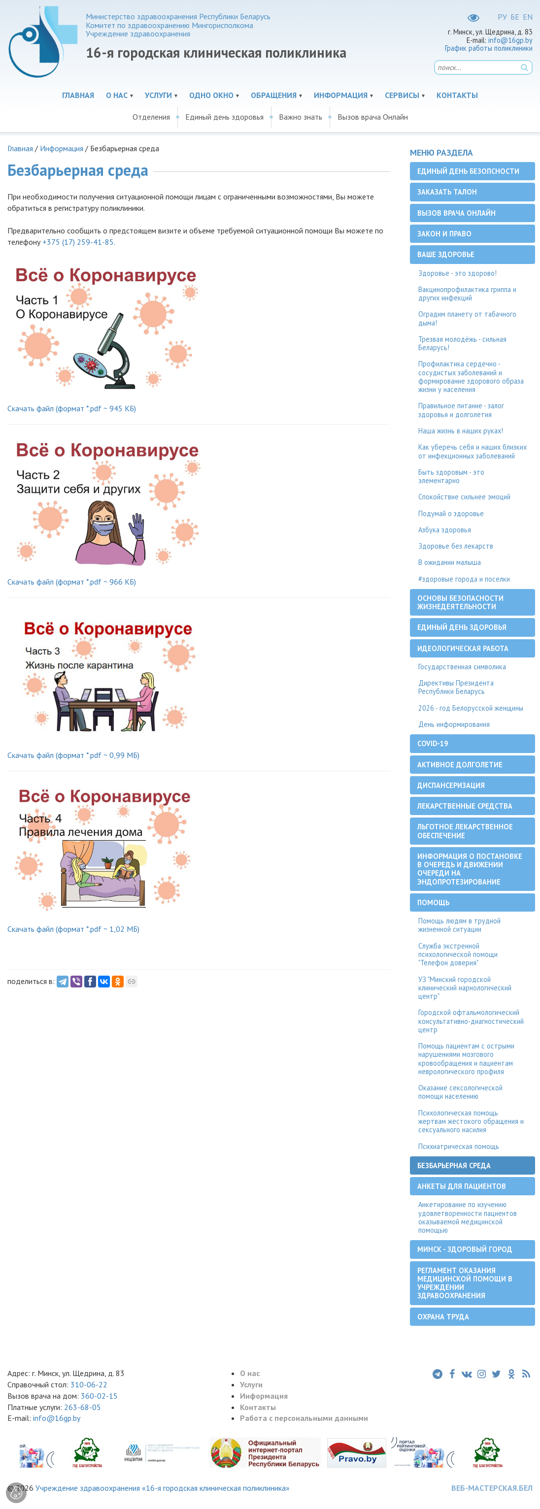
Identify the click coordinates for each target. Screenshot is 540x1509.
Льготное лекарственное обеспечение (465, 831)
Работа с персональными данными (304, 1418)
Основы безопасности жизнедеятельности (460, 602)
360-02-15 (99, 1396)
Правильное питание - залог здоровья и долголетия (461, 410)
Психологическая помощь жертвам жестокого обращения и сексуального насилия (471, 1121)
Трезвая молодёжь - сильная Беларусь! (462, 343)
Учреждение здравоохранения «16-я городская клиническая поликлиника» (162, 1488)
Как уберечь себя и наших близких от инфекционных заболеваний (472, 451)
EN (528, 17)
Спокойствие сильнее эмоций (464, 496)
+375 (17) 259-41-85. (78, 242)
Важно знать (300, 117)
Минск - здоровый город (464, 1249)
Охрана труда (443, 1316)
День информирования (454, 724)
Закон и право (444, 233)
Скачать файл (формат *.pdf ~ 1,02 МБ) (73, 929)
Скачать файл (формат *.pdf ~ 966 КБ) (71, 582)
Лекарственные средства (464, 806)
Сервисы (402, 95)
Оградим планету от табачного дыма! (467, 318)
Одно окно (211, 95)
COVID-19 (432, 743)
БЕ (514, 17)
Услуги (158, 95)
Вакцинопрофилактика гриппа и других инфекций (467, 293)
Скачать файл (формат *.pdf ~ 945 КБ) (71, 408)
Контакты (457, 95)
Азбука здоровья (444, 529)
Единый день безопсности (468, 171)
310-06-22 (88, 1384)
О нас (117, 95)
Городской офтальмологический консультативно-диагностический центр (471, 1021)
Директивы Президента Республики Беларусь (456, 687)
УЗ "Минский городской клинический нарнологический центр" (464, 988)
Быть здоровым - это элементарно (451, 476)
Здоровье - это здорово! (457, 273)
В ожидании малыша (449, 562)
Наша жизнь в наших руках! (460, 430)
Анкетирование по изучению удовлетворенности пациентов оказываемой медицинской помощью (467, 1217)
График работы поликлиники (489, 48)
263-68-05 (82, 1407)
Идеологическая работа (462, 648)
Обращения (274, 95)
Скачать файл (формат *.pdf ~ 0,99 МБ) (73, 755)
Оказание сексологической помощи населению (460, 1092)
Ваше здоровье (445, 254)
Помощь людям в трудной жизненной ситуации (459, 925)
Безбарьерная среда (454, 1165)
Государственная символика (462, 666)
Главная (78, 95)
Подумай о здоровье (451, 513)
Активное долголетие (460, 764)
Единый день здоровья (224, 117)
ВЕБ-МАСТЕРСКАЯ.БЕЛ (492, 1488)
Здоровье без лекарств (455, 546)
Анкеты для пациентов (461, 1186)
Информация (341, 95)
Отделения (151, 117)
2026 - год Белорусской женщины (470, 708)
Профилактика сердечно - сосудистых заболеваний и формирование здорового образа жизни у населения (471, 376)
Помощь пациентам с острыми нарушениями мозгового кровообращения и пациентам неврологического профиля (466, 1058)
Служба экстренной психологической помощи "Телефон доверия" (458, 954)
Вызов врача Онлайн (373, 117)
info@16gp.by (510, 40)
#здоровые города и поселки (464, 579)
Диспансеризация (451, 785)
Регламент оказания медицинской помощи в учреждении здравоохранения (464, 1283)
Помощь (433, 902)
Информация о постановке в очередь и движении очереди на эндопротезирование (469, 869)
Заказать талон (447, 192)
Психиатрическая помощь (458, 1146)
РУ (502, 17)
